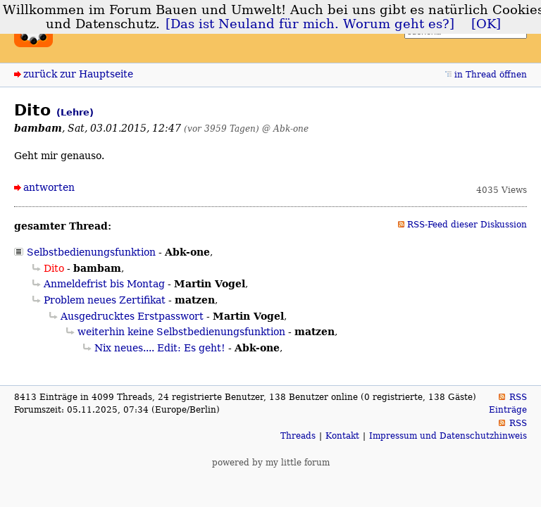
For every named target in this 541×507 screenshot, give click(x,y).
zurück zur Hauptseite (78, 74)
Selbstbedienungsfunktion (91, 252)
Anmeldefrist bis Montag (104, 283)
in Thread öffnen (490, 75)
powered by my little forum (271, 463)
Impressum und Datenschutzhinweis (448, 436)
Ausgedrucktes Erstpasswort (132, 316)
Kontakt (342, 436)
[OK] (486, 24)
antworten (49, 187)
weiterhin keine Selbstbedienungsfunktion (181, 331)
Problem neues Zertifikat (105, 300)
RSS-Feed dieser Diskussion (467, 225)
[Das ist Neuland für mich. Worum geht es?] (310, 24)
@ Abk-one (285, 128)
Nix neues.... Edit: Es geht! (159, 347)
